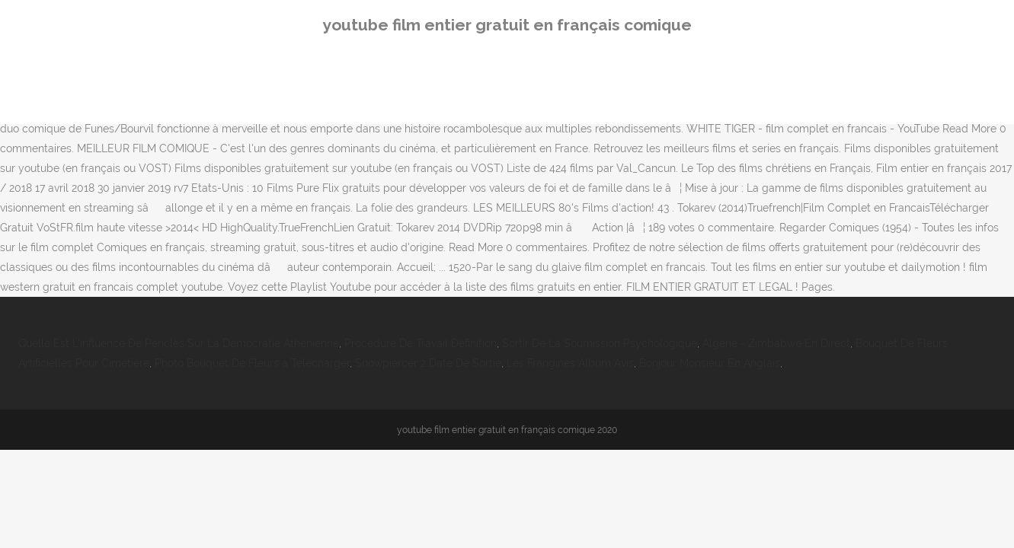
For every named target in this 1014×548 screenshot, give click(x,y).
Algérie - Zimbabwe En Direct (776, 343)
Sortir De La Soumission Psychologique (599, 343)
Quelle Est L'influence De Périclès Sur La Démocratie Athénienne (178, 343)
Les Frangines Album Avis (570, 363)
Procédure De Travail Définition (420, 343)
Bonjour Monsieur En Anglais (709, 363)
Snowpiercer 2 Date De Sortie (428, 363)
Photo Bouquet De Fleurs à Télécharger (252, 363)
